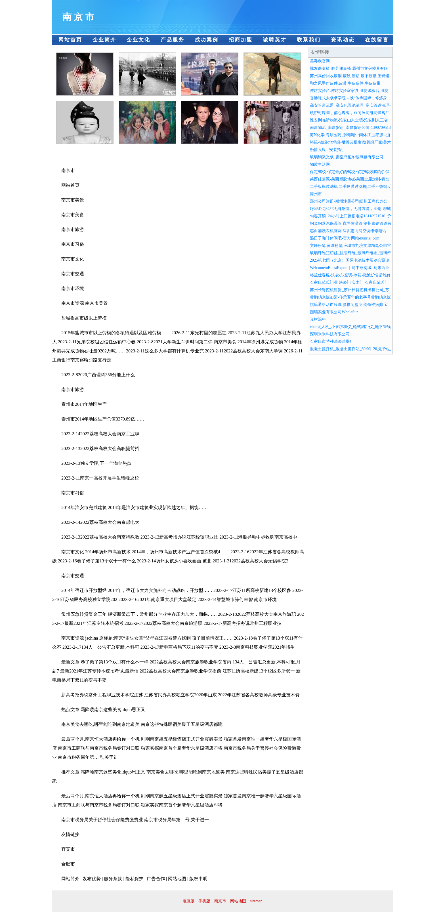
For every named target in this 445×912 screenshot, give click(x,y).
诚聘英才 (275, 40)
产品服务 (172, 40)
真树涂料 (318, 319)
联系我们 (309, 40)
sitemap (256, 901)
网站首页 (70, 40)
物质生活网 (320, 164)
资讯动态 (343, 40)
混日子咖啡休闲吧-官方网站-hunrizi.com (344, 238)
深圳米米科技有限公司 (330, 334)
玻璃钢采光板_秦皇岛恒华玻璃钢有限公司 (346, 157)
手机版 (204, 901)
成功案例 (207, 40)
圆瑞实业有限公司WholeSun (334, 312)
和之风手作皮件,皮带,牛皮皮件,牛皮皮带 (345, 83)
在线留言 (377, 40)
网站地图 (238, 901)
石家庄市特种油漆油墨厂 (332, 341)
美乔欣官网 (320, 61)
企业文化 (138, 40)
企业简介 (104, 40)
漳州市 (316, 194)
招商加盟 (241, 40)
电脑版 (188, 901)
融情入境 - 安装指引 (327, 150)
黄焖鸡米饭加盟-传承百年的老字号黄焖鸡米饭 (350, 297)
